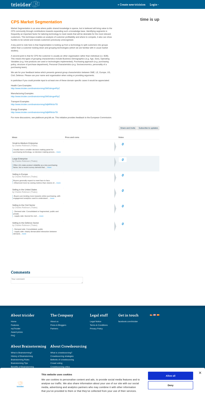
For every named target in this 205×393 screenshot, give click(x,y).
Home (13, 321)
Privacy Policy (96, 328)
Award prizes (17, 332)
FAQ (13, 335)
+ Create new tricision (131, 4)
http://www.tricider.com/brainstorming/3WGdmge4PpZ (35, 88)
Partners (54, 328)
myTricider (15, 328)
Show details (165, 386)
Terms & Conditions (99, 325)
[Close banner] (200, 356)
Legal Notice (95, 321)
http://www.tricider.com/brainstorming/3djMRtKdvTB (34, 104)
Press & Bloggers (58, 325)
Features (15, 325)
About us (54, 321)
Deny (171, 368)
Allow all (170, 359)
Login (154, 4)
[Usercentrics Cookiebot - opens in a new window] (20, 386)
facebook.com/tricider (128, 321)
